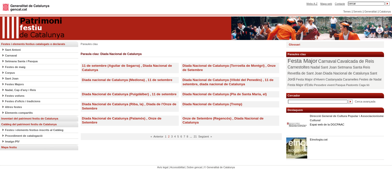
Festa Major (302, 61)
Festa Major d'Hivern (310, 79)
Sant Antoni (13, 49)
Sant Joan (11, 78)
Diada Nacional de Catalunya (346, 73)
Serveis (357, 11)
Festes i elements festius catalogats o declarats (33, 44)
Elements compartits (19, 112)
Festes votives (14, 95)
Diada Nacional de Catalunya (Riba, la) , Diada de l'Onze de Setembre (129, 106)
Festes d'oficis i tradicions (22, 101)
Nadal (315, 67)
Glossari (294, 44)
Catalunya (385, 11)
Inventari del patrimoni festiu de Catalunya (29, 118)
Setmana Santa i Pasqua (21, 61)
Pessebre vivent (324, 84)
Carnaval (11, 55)
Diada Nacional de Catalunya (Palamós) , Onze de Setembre (122, 120)
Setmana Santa (350, 67)
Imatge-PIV (12, 141)
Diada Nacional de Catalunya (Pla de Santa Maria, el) (224, 94)
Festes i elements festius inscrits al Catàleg (34, 130)
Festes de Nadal (370, 79)
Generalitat (370, 11)
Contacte (340, 3)
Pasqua (340, 85)
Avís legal (162, 167)
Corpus (10, 72)
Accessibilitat (177, 167)
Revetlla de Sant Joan (305, 73)
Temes (347, 11)
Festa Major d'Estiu (300, 85)
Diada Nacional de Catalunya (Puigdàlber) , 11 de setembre (129, 94)
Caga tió (364, 85)
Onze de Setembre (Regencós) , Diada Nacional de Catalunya (223, 120)
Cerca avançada (365, 101)
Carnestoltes (299, 67)
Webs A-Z (312, 3)
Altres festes (13, 107)
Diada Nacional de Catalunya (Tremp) (212, 104)
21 (195, 136)
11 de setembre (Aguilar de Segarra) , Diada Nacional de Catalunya (127, 68)
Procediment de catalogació (23, 135)
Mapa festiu (9, 147)
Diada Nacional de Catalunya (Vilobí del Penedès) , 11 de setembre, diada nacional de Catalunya (228, 82)
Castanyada (334, 79)
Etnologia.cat (319, 139)
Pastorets (352, 85)
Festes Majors (14, 84)
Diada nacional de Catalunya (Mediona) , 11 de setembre (127, 80)
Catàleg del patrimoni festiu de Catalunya (29, 124)
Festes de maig (15, 67)
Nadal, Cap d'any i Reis (20, 90)
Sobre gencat (194, 167)
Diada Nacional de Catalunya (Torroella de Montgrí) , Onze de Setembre (229, 68)
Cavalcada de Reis (355, 61)
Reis (366, 67)
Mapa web (326, 3)
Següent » (205, 136)
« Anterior (156, 136)
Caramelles (350, 79)
